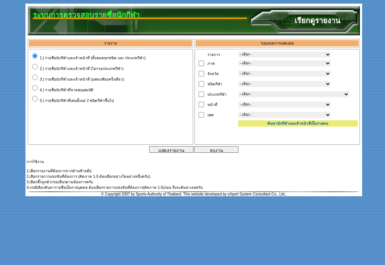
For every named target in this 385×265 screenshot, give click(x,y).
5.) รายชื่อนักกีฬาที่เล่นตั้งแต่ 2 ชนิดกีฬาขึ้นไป (73, 101)
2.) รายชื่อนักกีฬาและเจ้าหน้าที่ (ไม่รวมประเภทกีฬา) (78, 69)
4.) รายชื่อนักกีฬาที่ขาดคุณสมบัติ (62, 90)
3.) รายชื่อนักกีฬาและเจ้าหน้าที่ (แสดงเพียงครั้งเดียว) (78, 79)
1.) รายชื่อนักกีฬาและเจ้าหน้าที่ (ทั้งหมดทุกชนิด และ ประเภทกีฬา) (88, 58)
